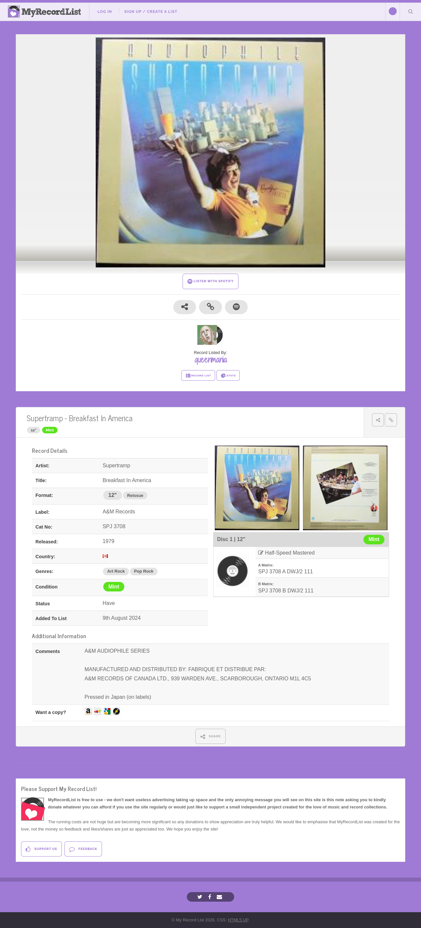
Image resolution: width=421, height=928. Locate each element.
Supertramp (45, 417)
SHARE (210, 736)
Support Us (41, 849)
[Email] (220, 897)
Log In (104, 11)
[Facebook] (210, 897)
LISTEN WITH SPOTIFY (210, 281)
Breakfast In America (101, 417)
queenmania (210, 359)
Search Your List (410, 11)
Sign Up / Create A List (150, 11)
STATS (228, 375)
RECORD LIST (198, 375)
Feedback (83, 849)
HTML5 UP (238, 919)
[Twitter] (200, 897)
